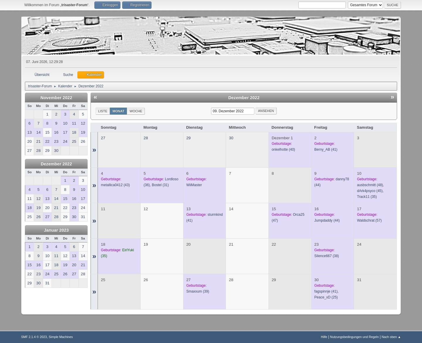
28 (146, 138)
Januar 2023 (56, 230)
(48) (370, 185)
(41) (326, 149)
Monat (118, 111)
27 (103, 138)
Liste (102, 111)
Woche (136, 111)
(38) (326, 256)
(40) (283, 149)
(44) (327, 220)
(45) (369, 191)
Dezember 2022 (56, 164)
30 (231, 138)
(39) (197, 291)
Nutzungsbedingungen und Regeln (354, 337)
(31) (160, 185)
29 (188, 138)
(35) (367, 197)
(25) (326, 297)
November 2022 (56, 97)
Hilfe (324, 337)
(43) (115, 185)
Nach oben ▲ (391, 337)
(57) (369, 220)
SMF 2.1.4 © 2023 (34, 337)
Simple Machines (61, 337)
